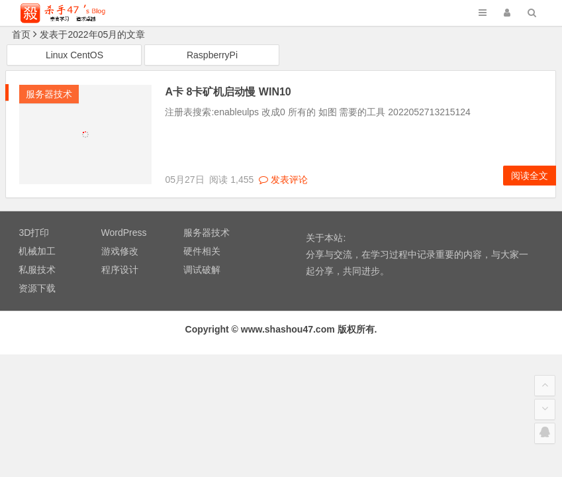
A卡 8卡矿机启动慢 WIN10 (228, 91)
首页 (21, 34)
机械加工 (37, 251)
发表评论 (283, 179)
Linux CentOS (74, 55)
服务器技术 (49, 94)
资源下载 (37, 288)
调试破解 (201, 269)
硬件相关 (201, 251)
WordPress (124, 232)
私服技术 (37, 269)
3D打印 (34, 232)
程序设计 (119, 269)
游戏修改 (119, 251)
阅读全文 (529, 175)
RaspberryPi (212, 55)
